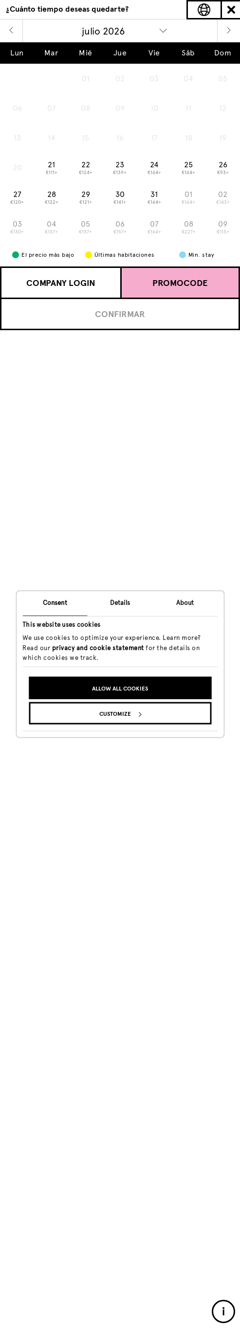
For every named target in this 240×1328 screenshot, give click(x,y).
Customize (120, 713)
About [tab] (185, 602)
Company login (60, 283)
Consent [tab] (55, 602)
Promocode (179, 283)
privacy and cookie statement (98, 647)
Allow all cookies (120, 688)
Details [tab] (120, 602)
